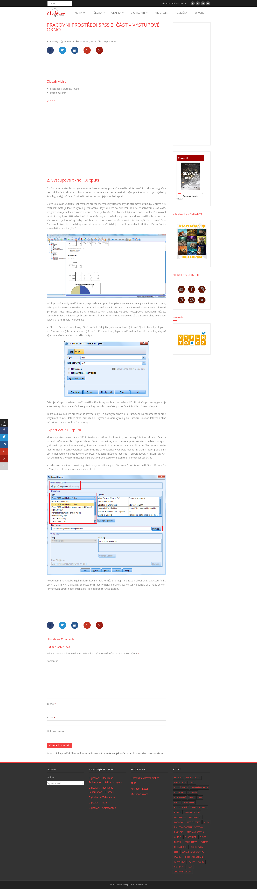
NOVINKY (80, 12)
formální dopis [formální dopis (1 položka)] (198, 807)
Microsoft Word (139, 794)
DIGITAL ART (138, 12)
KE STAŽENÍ (181, 12)
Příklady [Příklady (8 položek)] (204, 842)
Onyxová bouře (190, 196)
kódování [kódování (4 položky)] (179, 822)
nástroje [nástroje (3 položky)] (178, 832)
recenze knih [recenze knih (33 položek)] (180, 847)
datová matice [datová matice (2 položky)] (181, 787)
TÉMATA (97, 12)
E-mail (51, 717)
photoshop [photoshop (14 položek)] (190, 837)
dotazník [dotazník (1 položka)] (192, 792)
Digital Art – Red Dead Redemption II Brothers (102, 790)
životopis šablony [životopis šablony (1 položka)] (182, 872)
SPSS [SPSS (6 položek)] (176, 852)
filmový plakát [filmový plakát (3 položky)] (181, 807)
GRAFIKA (116, 12)
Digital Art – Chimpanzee (102, 807)
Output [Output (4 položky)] (177, 837)
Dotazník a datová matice (145, 778)
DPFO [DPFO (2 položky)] (191, 797)
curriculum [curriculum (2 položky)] (180, 782)
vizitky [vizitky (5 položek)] (192, 862)
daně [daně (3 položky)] (192, 782)
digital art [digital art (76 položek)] (179, 792)
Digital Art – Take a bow (102, 797)
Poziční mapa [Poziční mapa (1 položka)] (191, 842)
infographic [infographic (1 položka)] (195, 817)
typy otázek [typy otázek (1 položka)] (179, 862)
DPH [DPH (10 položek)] (200, 797)
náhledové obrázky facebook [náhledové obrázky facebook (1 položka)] (188, 827)
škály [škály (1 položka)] (190, 867)
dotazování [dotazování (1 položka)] (180, 797)
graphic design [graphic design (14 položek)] (192, 812)
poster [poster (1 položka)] (177, 842)
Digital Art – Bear (98, 802)
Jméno (51, 703)
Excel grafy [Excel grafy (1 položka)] (188, 802)
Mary (55, 41)
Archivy (50, 777)
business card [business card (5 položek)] (193, 777)
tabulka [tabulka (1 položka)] (177, 857)
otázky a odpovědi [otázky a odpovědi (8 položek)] (195, 832)
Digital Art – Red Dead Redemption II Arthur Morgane (105, 780)
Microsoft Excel (139, 788)
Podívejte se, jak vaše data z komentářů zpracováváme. (132, 753)
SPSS (93, 41)
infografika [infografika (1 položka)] (179, 817)
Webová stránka (56, 731)
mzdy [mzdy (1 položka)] (206, 822)
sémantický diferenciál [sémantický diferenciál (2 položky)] (193, 852)
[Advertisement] (109, 68)
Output (106, 41)
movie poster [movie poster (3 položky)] (193, 822)
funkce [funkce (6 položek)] (177, 812)
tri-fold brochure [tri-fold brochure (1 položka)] (194, 857)
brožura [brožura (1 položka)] (178, 777)
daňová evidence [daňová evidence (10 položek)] (199, 787)
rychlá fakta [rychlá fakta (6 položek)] (197, 847)
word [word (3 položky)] (201, 862)
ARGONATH (161, 12)
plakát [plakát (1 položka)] (203, 837)
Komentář (52, 661)
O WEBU (200, 12)
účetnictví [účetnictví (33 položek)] (179, 867)
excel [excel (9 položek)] (176, 802)
